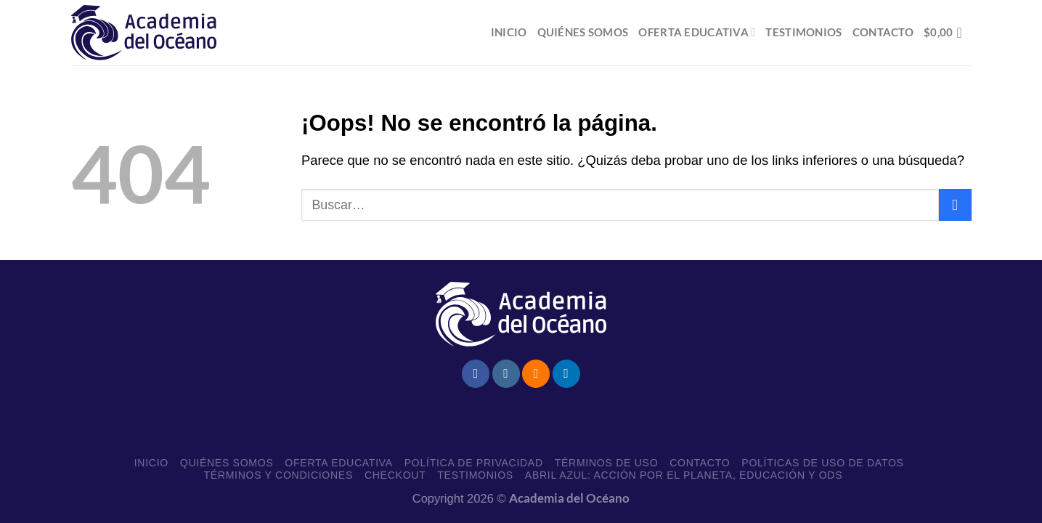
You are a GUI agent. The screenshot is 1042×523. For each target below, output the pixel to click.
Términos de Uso (607, 463)
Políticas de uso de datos (822, 463)
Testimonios (803, 31)
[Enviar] (955, 205)
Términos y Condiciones (278, 475)
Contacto (882, 31)
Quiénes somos (583, 31)
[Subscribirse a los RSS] (536, 373)
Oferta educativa (696, 32)
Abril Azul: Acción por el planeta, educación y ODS (683, 475)
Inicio (509, 31)
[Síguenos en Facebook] (475, 373)
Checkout (395, 475)
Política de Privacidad (473, 463)
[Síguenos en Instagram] (506, 373)
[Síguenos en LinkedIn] (566, 373)
